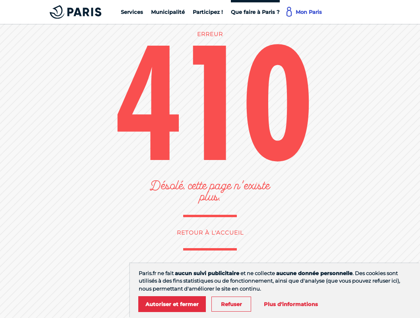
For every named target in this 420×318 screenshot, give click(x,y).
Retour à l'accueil (210, 232)
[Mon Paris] (305, 12)
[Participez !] (208, 12)
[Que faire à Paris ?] (255, 12)
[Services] (132, 12)
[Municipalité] (168, 12)
